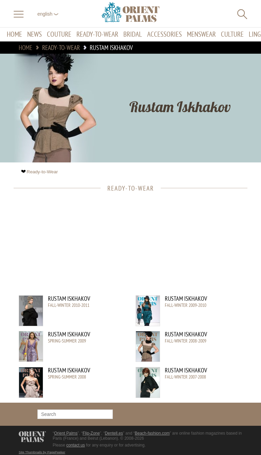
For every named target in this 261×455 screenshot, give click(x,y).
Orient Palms (65, 433)
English (47, 14)
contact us (75, 445)
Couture (59, 34)
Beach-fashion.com (152, 433)
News (34, 34)
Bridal (132, 34)
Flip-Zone (91, 433)
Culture (232, 34)
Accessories (164, 34)
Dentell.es (114, 433)
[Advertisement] (127, 247)
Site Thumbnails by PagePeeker (42, 452)
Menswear (201, 34)
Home (14, 34)
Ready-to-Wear (97, 34)
